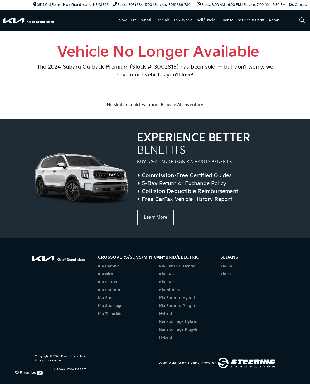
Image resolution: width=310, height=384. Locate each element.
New (123, 20)
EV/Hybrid (183, 20)
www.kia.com (76, 369)
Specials (162, 20)
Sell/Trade (206, 20)
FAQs (61, 369)
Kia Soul (106, 298)
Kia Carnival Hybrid (177, 266)
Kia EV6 (166, 274)
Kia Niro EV (170, 290)
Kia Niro (105, 274)
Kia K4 (226, 266)
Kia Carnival (109, 266)
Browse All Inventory (182, 105)
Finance (227, 20)
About (274, 20)
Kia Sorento (109, 290)
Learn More (155, 217)
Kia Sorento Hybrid (177, 298)
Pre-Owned (141, 20)
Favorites (29, 373)
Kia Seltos (107, 282)
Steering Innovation (202, 362)
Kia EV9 (166, 282)
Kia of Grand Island (75, 356)
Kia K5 (226, 274)
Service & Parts (251, 20)
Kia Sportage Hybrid (178, 321)
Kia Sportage (110, 306)
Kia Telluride (110, 313)
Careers (298, 5)
